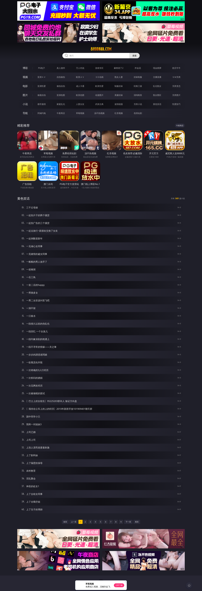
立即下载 (119, 585)
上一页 (73, 522)
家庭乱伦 (61, 104)
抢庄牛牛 (176, 68)
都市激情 (41, 104)
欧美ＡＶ (80, 77)
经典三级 (138, 86)
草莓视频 (80, 113)
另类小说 (138, 104)
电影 (25, 86)
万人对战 (80, 68)
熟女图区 (157, 95)
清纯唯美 (138, 95)
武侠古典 (99, 104)
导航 (25, 113)
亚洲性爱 (41, 86)
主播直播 (157, 77)
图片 (25, 95)
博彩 (25, 68)
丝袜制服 (138, 77)
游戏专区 (99, 68)
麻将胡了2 (118, 68)
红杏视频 (119, 113)
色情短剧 (138, 113)
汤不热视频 (99, 113)
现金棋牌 (157, 68)
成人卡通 (80, 86)
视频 (25, 77)
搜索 (134, 55)
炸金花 (138, 68)
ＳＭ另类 (176, 77)
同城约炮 (41, 113)
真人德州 (61, 68)
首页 (65, 522)
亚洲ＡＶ (41, 77)
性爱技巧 (176, 104)
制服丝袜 (119, 86)
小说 (25, 104)
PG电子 (41, 68)
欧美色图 (80, 95)
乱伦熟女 (157, 86)
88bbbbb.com (101, 49)
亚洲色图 (61, 95)
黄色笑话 (157, 104)
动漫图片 (99, 95)
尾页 (137, 522)
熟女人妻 (119, 77)
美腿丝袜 (119, 95)
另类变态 (176, 86)
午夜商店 (61, 113)
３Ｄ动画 (99, 77)
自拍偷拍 (61, 77)
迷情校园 (119, 104)
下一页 (128, 522)
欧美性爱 (99, 86)
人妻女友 (80, 104)
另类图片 (176, 95)
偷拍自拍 (61, 86)
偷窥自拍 (41, 95)
